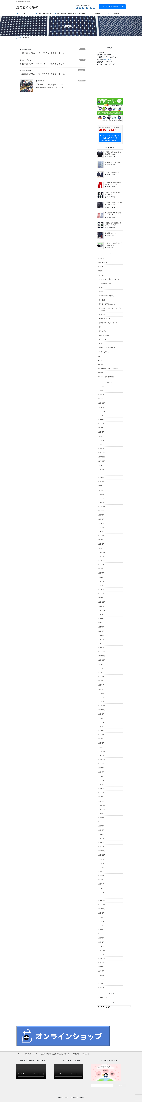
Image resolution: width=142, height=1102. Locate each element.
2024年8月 (101, 469)
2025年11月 (101, 407)
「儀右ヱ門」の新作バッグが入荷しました (113, 244)
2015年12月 (101, 901)
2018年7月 (101, 772)
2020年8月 (101, 668)
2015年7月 (101, 921)
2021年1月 (101, 648)
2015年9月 (101, 913)
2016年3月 (101, 888)
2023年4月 (101, 536)
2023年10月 (101, 511)
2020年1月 (101, 697)
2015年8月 (101, 917)
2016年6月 (101, 876)
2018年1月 (101, 797)
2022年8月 (101, 569)
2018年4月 (101, 784)
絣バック (102, 315)
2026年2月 (101, 395)
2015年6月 (101, 925)
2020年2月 (101, 693)
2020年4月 (101, 685)
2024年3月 (101, 490)
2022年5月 (101, 581)
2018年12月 (101, 751)
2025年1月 (101, 449)
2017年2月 (101, 843)
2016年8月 (101, 867)
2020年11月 (101, 656)
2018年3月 (101, 789)
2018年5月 (101, 780)
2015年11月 (101, 905)
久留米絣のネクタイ (111, 233)
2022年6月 (101, 577)
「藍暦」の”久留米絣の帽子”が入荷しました (113, 224)
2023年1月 (101, 548)
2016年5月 (101, 880)
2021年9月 (101, 614)
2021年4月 (101, 635)
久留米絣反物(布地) (105, 283)
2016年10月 (101, 859)
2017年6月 (101, 826)
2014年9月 (101, 963)
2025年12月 (101, 403)
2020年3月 (101, 689)
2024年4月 (101, 486)
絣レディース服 (104, 335)
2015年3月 (101, 938)
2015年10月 (101, 909)
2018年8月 (101, 768)
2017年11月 (101, 805)
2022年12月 (101, 552)
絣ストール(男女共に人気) (107, 304)
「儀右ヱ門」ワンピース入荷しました (113, 193)
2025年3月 (101, 440)
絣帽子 (101, 344)
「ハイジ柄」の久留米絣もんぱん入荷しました (113, 183)
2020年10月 (101, 660)
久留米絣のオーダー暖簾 (112, 162)
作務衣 (101, 287)
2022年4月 (101, 585)
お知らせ (100, 271)
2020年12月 (101, 652)
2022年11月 (101, 556)
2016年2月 (101, 892)
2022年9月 (101, 565)
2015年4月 (101, 934)
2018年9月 (101, 764)
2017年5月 (101, 830)
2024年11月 (101, 457)
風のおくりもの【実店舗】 (106, 377)
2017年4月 (101, 834)
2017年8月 (101, 818)
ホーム (20, 1054)
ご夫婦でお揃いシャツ (112, 172)
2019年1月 (101, 747)
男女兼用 (102, 300)
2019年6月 (101, 726)
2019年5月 (101, 731)
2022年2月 (101, 594)
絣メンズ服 (102, 331)
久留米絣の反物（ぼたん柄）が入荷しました (113, 204)
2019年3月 (101, 739)
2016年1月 (101, 896)
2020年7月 (101, 672)
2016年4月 (101, 884)
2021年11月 (101, 606)
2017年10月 (101, 809)
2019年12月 (101, 701)
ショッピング (102, 275)
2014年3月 (101, 988)
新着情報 (81, 70)
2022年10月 (101, 560)
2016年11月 (101, 855)
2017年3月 (101, 838)
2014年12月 (101, 950)
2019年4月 (101, 735)
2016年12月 (101, 851)
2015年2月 (101, 942)
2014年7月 (101, 971)
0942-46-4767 (108, 59)
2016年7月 (101, 871)
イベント (100, 267)
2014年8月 (101, 967)
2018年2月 (101, 793)
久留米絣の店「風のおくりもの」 (108, 368)
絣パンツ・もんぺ (104, 319)
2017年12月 (101, 801)
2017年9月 (101, 813)
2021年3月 (101, 639)
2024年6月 (101, 478)
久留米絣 (100, 364)
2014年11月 (101, 954)
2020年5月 (101, 681)
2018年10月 (101, 760)
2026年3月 (101, 390)
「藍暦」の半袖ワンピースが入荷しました (113, 153)
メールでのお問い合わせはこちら (112, 7)
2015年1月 (101, 946)
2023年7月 (101, 523)
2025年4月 (101, 436)
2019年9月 (101, 714)
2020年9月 (101, 664)
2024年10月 (101, 461)
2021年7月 (101, 623)
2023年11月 (101, 507)
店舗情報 (76, 1054)
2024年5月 (101, 482)
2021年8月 (101, 619)
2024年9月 (101, 465)
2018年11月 (101, 755)
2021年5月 (101, 631)
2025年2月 (101, 444)
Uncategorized (102, 263)
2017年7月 (101, 822)
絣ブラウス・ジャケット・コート (109, 323)
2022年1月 (101, 598)
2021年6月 (101, 627)
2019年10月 (101, 710)
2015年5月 (101, 929)
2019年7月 (101, 722)
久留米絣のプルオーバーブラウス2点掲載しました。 (43, 53)
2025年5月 (101, 432)
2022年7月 (101, 573)
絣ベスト (102, 327)
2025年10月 (101, 411)
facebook (101, 258)
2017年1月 (101, 847)
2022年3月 (101, 590)
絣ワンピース (103, 339)
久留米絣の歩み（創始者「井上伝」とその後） (55, 1054)
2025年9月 (101, 415)
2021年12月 (101, 602)
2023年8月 (101, 519)
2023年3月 (101, 540)
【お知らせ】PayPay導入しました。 (52, 84)
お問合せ (84, 1054)
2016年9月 (101, 863)
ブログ (82, 49)
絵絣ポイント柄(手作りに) (107, 348)
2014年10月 (101, 959)
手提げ (101, 292)
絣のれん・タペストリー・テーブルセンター (110, 309)
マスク (100, 360)
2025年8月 (101, 420)
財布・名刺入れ (104, 352)
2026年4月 (101, 386)
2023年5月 (101, 531)
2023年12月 (101, 502)
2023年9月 (101, 515)
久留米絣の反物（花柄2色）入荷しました (113, 214)
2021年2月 (101, 643)
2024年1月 (101, 498)
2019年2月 (101, 743)
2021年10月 (101, 610)
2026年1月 (101, 399)
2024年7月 (101, 473)
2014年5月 (101, 979)
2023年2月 (101, 544)
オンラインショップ (32, 1054)
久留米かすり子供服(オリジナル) (109, 279)
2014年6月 (101, 975)
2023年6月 (101, 527)
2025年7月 (101, 424)
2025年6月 (101, 428)
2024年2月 (101, 494)
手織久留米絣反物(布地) (106, 296)
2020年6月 (101, 677)
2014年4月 (101, 983)
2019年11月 (101, 706)
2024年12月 (101, 453)
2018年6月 (101, 776)
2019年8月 (101, 718)
